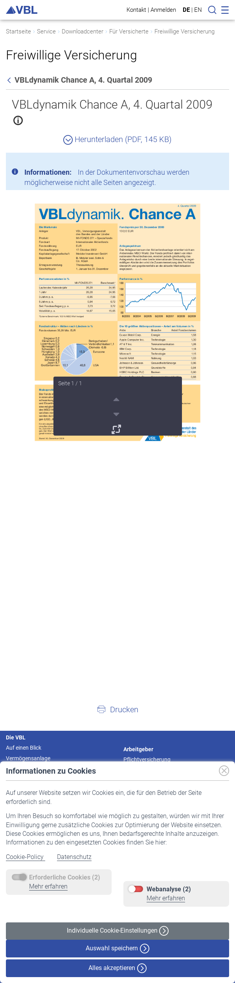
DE (186, 9)
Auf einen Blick (23, 748)
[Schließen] (201, 161)
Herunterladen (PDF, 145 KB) (117, 139)
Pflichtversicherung (147, 759)
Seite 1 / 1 (70, 383)
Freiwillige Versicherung (184, 31)
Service (46, 31)
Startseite (18, 31)
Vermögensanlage (28, 758)
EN (198, 9)
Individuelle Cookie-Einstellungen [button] (118, 931)
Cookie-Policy (25, 857)
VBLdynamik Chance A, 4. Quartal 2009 (112, 104)
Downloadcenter (82, 31)
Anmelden (163, 9)
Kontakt (136, 9)
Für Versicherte (129, 31)
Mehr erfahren (48, 886)
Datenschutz (74, 857)
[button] (117, 709)
